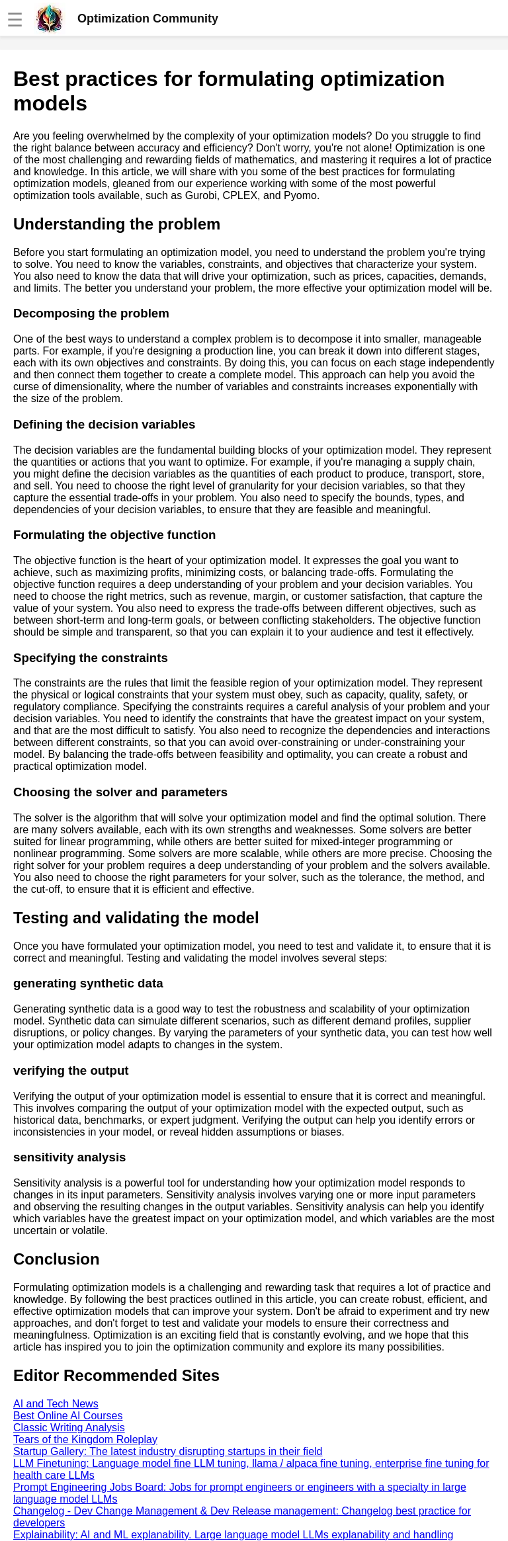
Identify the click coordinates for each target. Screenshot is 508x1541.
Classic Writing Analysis (69, 1427)
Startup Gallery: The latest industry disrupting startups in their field (167, 1451)
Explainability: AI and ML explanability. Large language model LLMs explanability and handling (233, 1534)
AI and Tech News (56, 1403)
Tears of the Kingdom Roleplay (85, 1439)
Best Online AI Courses (67, 1415)
